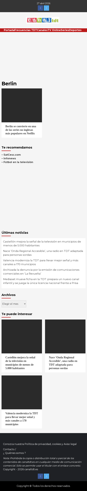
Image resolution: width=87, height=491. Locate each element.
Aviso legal (70, 444)
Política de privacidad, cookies (43, 444)
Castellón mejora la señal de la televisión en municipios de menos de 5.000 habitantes (42, 243)
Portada (9, 30)
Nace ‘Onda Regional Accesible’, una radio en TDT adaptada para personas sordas (43, 253)
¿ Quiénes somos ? (14, 453)
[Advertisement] (43, 55)
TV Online (54, 30)
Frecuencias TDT (25, 30)
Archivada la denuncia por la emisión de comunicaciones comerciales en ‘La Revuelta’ (41, 271)
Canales (42, 30)
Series (65, 30)
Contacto (8, 449)
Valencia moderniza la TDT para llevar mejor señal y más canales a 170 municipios (40, 262)
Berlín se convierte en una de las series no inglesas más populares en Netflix (20, 130)
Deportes (75, 30)
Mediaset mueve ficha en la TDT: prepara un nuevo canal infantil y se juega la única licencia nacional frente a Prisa (41, 281)
